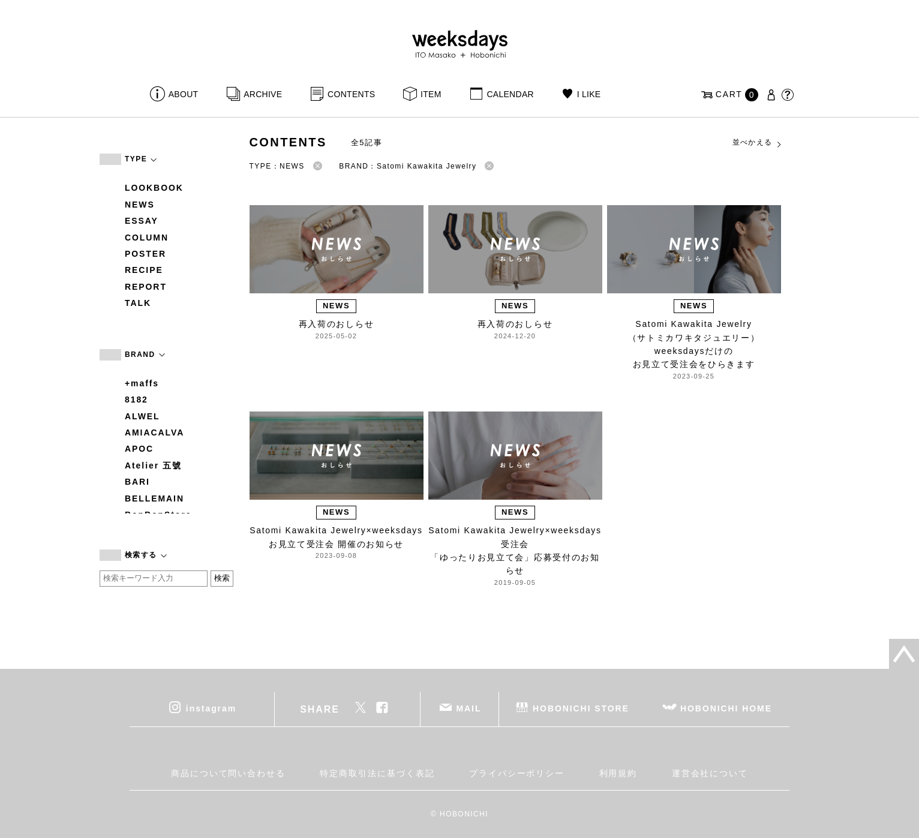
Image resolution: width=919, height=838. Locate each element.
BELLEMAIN (154, 498)
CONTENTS (351, 94)
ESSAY (141, 221)
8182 (136, 399)
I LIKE (589, 94)
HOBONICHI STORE (581, 708)
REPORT (146, 287)
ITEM (431, 94)
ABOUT (184, 94)
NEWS (140, 204)
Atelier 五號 (153, 465)
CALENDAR (509, 94)
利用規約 (618, 773)
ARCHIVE (263, 94)
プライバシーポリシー (516, 773)
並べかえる (757, 143)
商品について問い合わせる (228, 773)
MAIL (469, 708)
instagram (211, 708)
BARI (137, 481)
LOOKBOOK (154, 188)
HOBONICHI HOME (726, 708)
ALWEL (142, 416)
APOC (139, 448)
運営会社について (710, 773)
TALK (138, 303)
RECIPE (144, 270)
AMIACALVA (154, 432)
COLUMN (147, 237)
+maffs (142, 383)
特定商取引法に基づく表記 (377, 773)
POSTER (145, 254)
